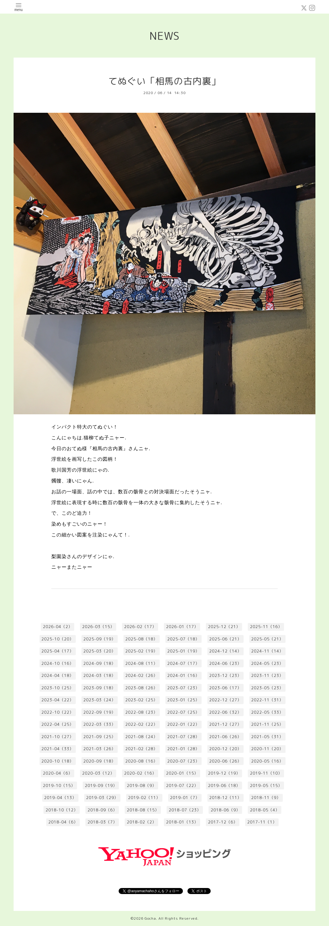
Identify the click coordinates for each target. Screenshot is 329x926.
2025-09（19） (99, 639)
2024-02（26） (141, 675)
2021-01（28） (183, 748)
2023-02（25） (141, 700)
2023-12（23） (225, 675)
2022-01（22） (183, 724)
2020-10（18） (57, 761)
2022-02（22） (141, 724)
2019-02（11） (144, 797)
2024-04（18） (57, 675)
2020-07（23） (183, 761)
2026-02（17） (140, 626)
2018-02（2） (141, 822)
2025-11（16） (266, 626)
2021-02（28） (141, 748)
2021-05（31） (267, 736)
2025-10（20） (57, 639)
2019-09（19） (101, 785)
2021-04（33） (57, 748)
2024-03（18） (99, 675)
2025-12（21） (224, 626)
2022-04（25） (57, 724)
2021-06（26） (225, 736)
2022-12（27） (225, 700)
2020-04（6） (57, 773)
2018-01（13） (182, 822)
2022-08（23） (141, 712)
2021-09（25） (99, 736)
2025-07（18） (183, 639)
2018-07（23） (185, 810)
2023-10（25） (57, 688)
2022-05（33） (267, 712)
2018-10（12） (62, 810)
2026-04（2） (57, 626)
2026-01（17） (182, 626)
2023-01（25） (183, 700)
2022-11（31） (267, 700)
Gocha (150, 918)
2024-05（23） (267, 663)
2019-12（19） (224, 773)
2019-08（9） (141, 785)
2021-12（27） (225, 724)
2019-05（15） (266, 785)
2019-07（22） (182, 785)
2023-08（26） (141, 688)
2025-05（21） (267, 639)
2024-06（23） (225, 663)
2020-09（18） (99, 761)
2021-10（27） (57, 736)
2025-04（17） (57, 651)
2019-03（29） (102, 797)
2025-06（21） (225, 639)
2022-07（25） (183, 712)
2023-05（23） (267, 688)
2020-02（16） (140, 773)
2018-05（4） (264, 810)
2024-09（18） (99, 663)
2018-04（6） (63, 822)
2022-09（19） (99, 712)
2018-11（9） (266, 797)
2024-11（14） (267, 651)
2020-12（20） (225, 748)
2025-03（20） (99, 651)
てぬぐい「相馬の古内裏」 (164, 81)
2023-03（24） (99, 700)
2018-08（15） (143, 810)
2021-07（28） (183, 736)
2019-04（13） (60, 797)
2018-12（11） (225, 797)
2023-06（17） (225, 688)
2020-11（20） (267, 748)
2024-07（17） (183, 663)
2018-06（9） (225, 810)
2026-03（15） (98, 626)
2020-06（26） (225, 761)
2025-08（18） (141, 639)
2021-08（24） (141, 736)
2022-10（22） (57, 712)
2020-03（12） (98, 773)
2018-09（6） (102, 810)
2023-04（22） (57, 700)
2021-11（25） (267, 724)
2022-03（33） (99, 724)
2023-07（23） (183, 688)
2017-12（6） (223, 822)
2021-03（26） (99, 748)
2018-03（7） (102, 822)
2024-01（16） (183, 675)
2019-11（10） (266, 773)
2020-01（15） (182, 773)
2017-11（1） (262, 822)
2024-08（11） (141, 663)
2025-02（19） (141, 651)
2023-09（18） (99, 688)
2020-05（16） (267, 761)
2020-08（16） (141, 761)
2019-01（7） (185, 797)
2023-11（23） (267, 675)
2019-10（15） (59, 785)
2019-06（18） (224, 785)
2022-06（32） (225, 712)
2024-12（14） (225, 651)
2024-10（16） (57, 663)
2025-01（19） (183, 651)
